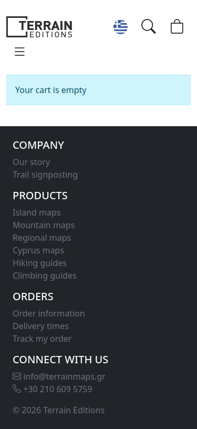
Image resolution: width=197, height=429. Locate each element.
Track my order (42, 338)
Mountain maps (44, 225)
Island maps (37, 212)
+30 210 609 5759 (52, 389)
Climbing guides (45, 275)
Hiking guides (40, 263)
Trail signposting (45, 174)
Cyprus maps (38, 250)
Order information (49, 313)
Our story (31, 162)
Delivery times (41, 326)
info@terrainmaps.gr (59, 376)
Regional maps (42, 237)
